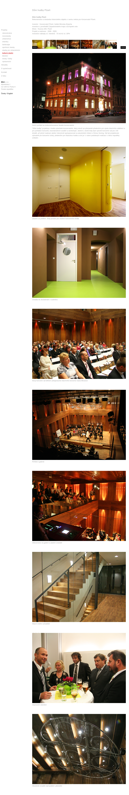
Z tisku (3, 76)
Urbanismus (6, 39)
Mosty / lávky (7, 59)
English (10, 93)
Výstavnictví (6, 61)
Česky (3, 93)
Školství (5, 56)
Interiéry (5, 42)
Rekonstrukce (7, 33)
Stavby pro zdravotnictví (11, 50)
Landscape (6, 45)
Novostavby (6, 36)
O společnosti (6, 68)
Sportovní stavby (8, 47)
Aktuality (4, 65)
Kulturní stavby (7, 53)
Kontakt (4, 72)
